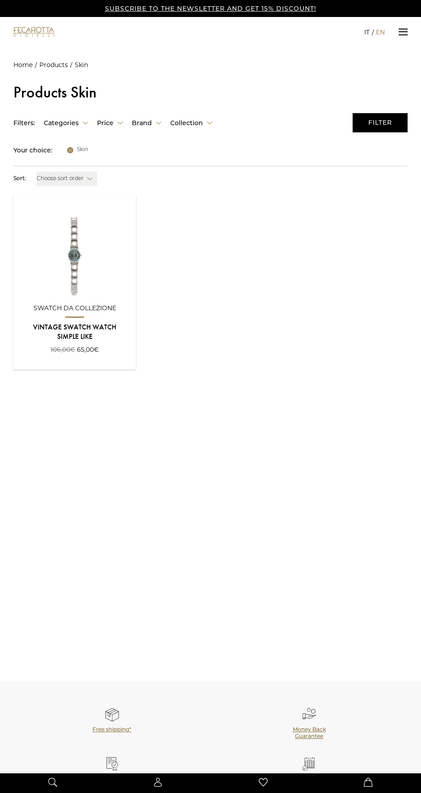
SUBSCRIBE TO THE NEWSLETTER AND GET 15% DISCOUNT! (210, 8)
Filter (380, 122)
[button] (403, 31)
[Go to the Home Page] (49, 32)
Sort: (19, 178)
